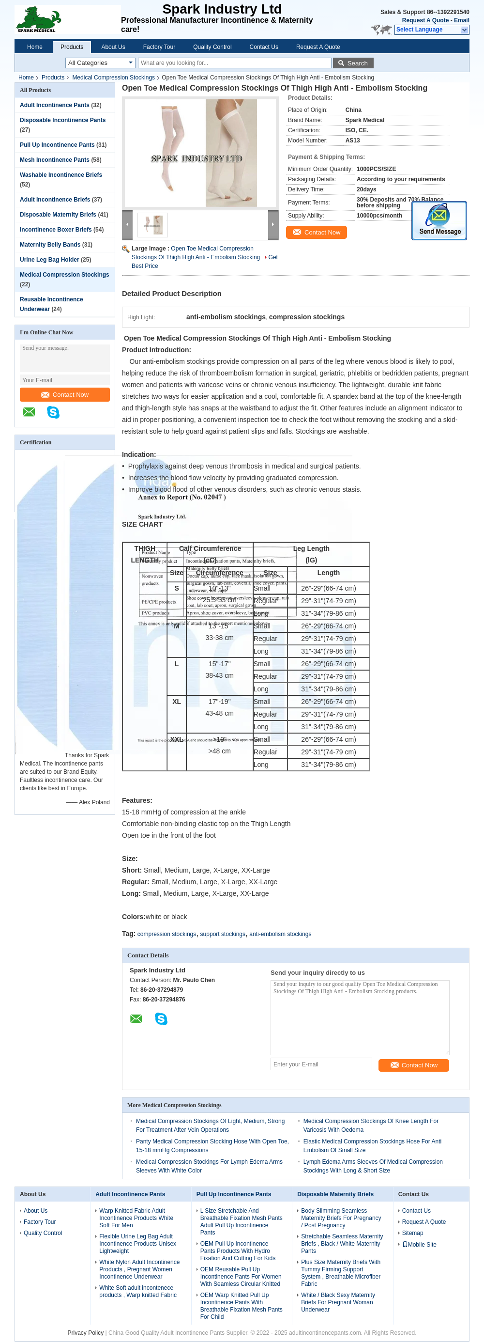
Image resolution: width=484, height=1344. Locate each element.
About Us (113, 47)
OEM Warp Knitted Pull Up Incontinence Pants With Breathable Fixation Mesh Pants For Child (241, 1306)
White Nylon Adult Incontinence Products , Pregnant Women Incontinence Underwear (139, 1269)
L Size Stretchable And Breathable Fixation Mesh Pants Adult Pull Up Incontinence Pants (241, 1221)
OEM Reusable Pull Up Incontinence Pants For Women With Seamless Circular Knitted (241, 1276)
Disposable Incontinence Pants (63, 120)
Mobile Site (419, 1244)
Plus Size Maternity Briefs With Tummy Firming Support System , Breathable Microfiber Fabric (340, 1273)
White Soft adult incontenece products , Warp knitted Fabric (138, 1291)
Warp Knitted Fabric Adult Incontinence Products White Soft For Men (136, 1218)
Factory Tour (159, 47)
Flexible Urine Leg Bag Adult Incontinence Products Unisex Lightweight (137, 1243)
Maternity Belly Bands (50, 244)
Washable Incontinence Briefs (61, 175)
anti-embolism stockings (280, 934)
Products (71, 47)
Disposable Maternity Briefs (58, 214)
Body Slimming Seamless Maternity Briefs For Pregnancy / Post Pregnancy (341, 1218)
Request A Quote (425, 20)
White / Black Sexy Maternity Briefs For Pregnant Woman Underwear (338, 1302)
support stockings (222, 934)
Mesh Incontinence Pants (55, 159)
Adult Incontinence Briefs (55, 199)
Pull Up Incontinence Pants (57, 144)
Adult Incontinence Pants (55, 105)
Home (35, 47)
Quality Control (212, 47)
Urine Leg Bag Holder (49, 259)
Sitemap (413, 1233)
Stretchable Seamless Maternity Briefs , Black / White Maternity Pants (342, 1243)
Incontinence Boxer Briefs (56, 229)
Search (358, 63)
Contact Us (264, 47)
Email (461, 20)
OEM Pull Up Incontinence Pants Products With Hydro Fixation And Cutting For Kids (237, 1251)
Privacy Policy (85, 1332)
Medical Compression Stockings (113, 77)
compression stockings (166, 934)
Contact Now (65, 394)
